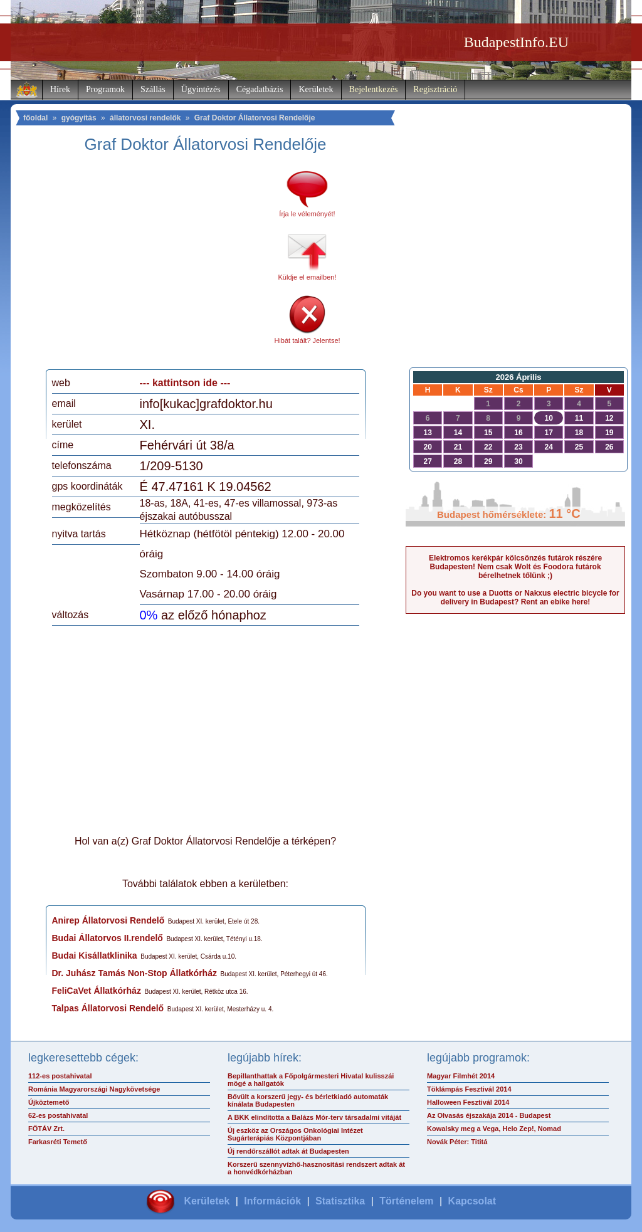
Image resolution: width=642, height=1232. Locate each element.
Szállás (153, 89)
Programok (105, 89)
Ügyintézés (201, 89)
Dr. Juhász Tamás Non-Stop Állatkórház (134, 973)
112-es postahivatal (60, 1076)
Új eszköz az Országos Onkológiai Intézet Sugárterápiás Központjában (295, 1134)
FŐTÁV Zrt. (46, 1128)
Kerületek (315, 89)
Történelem (406, 1201)
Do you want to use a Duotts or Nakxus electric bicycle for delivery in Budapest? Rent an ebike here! (515, 597)
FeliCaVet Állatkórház (96, 991)
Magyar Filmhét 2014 (461, 1076)
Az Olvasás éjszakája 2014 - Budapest (489, 1115)
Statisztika (340, 1201)
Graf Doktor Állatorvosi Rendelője (254, 117)
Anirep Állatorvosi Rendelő (108, 920)
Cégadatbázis (259, 89)
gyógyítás (79, 117)
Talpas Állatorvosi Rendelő (108, 1008)
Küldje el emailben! (307, 277)
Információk (272, 1201)
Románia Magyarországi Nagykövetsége (94, 1089)
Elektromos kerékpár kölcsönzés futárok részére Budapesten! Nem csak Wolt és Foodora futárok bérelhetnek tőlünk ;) (515, 567)
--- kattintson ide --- (185, 382)
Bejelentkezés (373, 89)
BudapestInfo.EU (516, 42)
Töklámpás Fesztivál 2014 (469, 1089)
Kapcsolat (472, 1201)
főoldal (35, 117)
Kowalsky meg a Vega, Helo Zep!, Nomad (494, 1128)
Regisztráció (435, 89)
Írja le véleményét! (307, 214)
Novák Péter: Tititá (457, 1141)
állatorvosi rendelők (145, 117)
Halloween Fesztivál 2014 (468, 1102)
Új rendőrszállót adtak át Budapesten (288, 1151)
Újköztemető (48, 1102)
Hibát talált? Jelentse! (307, 340)
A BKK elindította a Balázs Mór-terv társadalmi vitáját (314, 1117)
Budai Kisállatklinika (94, 955)
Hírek (60, 89)
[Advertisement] (156, 266)
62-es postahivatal (58, 1115)
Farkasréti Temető (57, 1141)
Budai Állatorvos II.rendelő (107, 938)
